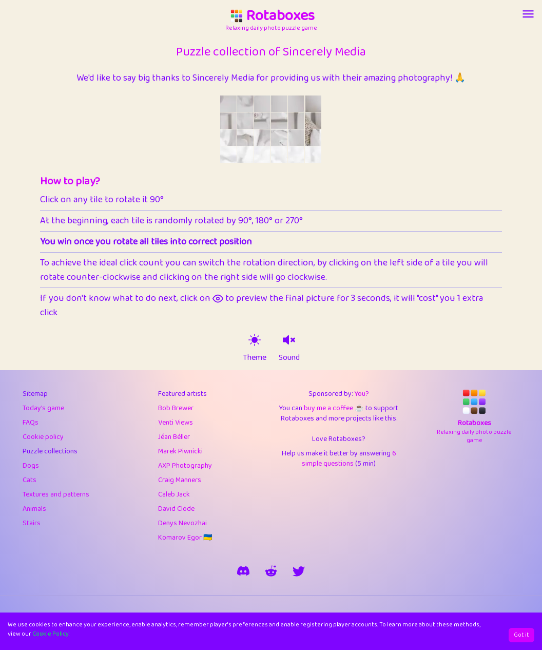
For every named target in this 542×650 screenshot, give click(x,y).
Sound (289, 358)
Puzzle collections (50, 451)
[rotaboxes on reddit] (271, 571)
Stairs (32, 523)
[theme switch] (254, 340)
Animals (34, 508)
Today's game (43, 408)
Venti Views (175, 422)
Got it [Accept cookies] (521, 635)
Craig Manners (179, 480)
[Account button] (528, 14)
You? (362, 393)
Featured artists (182, 393)
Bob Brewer (175, 408)
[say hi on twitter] (298, 571)
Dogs (31, 465)
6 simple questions (349, 458)
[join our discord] (243, 571)
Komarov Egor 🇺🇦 (185, 537)
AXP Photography (185, 465)
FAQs (30, 422)
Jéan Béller (174, 437)
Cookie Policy (50, 634)
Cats (29, 480)
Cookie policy (43, 437)
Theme (254, 358)
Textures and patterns (56, 494)
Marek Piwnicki (180, 451)
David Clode (176, 508)
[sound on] (289, 340)
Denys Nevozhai (182, 523)
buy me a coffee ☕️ (333, 408)
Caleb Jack (174, 494)
